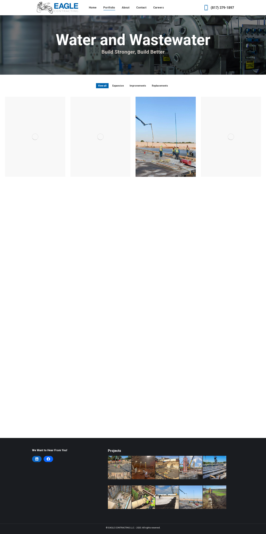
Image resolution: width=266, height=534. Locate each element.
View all (102, 85)
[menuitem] (93, 7)
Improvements (138, 85)
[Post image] (35, 137)
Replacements (160, 85)
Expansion (118, 85)
